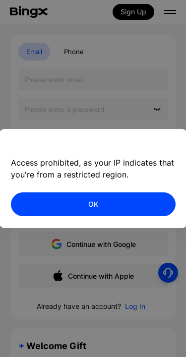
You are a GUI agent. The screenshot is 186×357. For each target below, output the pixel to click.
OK (93, 204)
